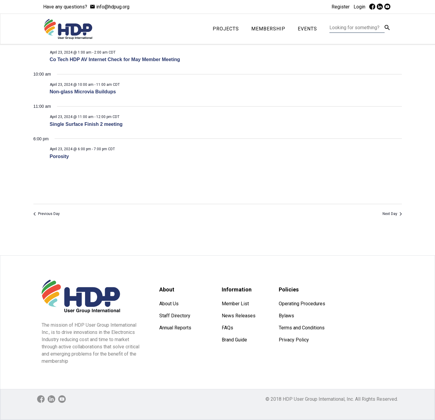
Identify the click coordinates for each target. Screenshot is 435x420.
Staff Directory (174, 316)
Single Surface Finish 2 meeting (86, 124)
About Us (169, 303)
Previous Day (46, 214)
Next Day (392, 214)
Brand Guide (234, 340)
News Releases (239, 316)
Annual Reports (175, 328)
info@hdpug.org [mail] (112, 7)
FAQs (227, 328)
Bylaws (286, 316)
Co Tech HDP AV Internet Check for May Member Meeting (115, 59)
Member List (235, 303)
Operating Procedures (302, 303)
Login (359, 7)
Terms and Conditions (302, 328)
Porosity (59, 156)
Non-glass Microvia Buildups (83, 91)
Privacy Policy (294, 340)
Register (341, 7)
